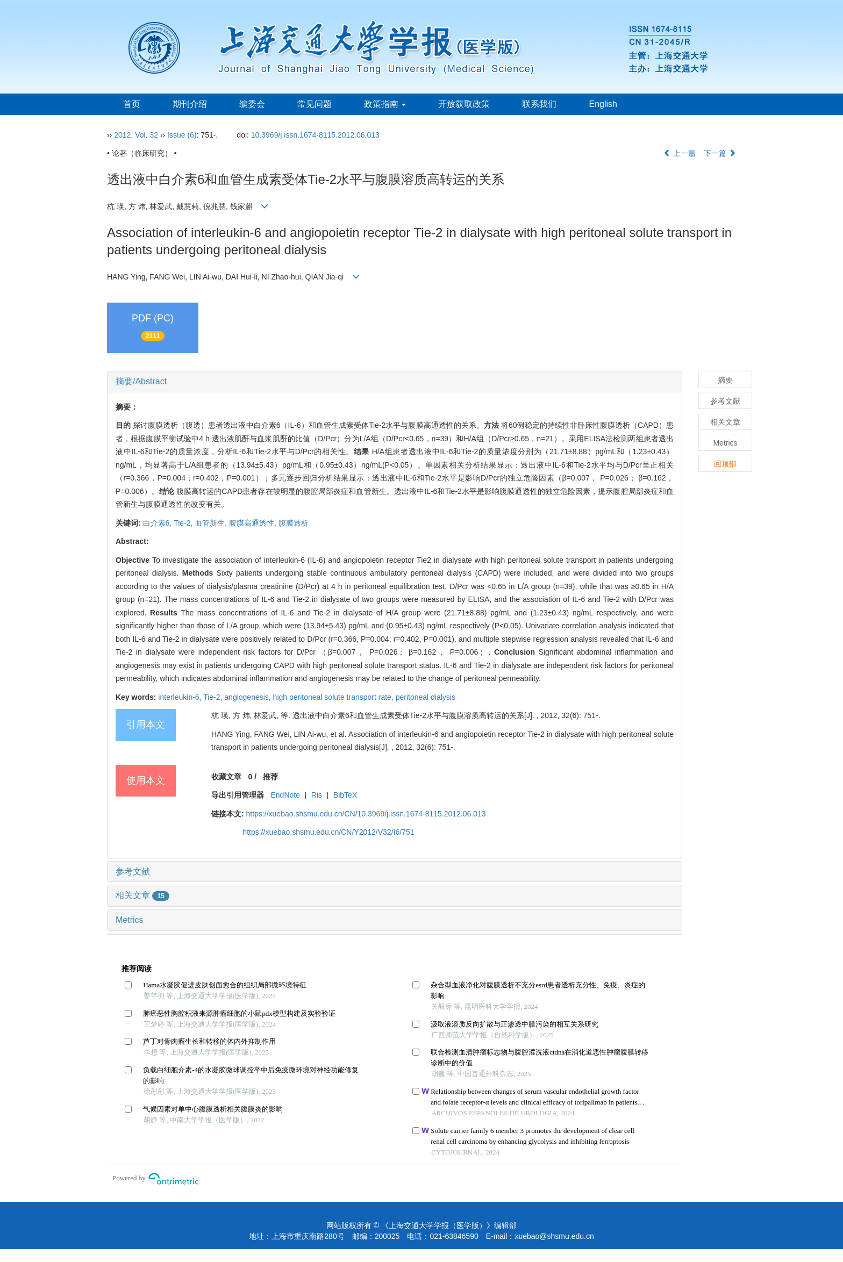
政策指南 (385, 104)
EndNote (284, 795)
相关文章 (142, 895)
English (603, 104)
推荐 (270, 776)
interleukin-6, (180, 697)
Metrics (130, 919)
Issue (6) (181, 135)
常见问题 (314, 104)
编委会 (252, 104)
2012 (122, 135)
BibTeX (345, 795)
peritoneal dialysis (425, 697)
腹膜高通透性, (253, 523)
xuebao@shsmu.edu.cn (554, 1236)
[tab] (395, 381)
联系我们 (539, 104)
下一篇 (720, 153)
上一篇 (679, 153)
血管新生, (212, 523)
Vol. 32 (146, 135)
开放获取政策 (464, 104)
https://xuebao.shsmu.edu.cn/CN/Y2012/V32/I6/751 (328, 832)
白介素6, (158, 523)
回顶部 (725, 464)
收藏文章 (226, 776)
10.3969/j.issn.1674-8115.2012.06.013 (315, 135)
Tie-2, (184, 523)
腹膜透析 (293, 523)
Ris (316, 795)
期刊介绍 (190, 104)
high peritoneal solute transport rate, (334, 697)
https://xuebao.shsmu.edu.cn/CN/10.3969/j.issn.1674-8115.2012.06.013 (366, 813)
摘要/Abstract (141, 381)
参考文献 (133, 871)
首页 (131, 104)
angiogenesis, (248, 697)
